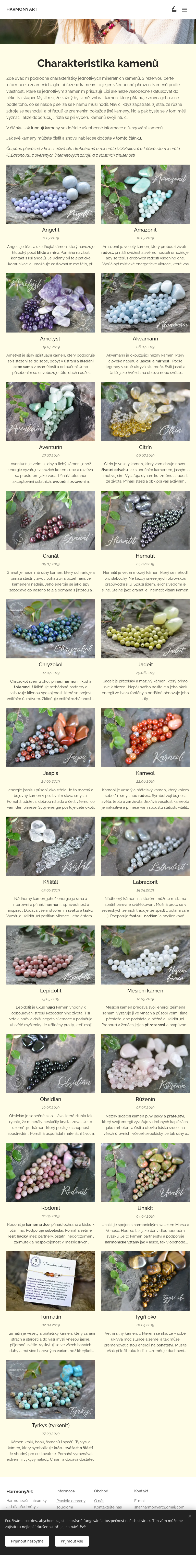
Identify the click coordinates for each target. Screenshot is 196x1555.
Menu (184, 9)
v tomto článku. (127, 138)
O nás (99, 1501)
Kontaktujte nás (108, 1507)
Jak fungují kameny (41, 127)
